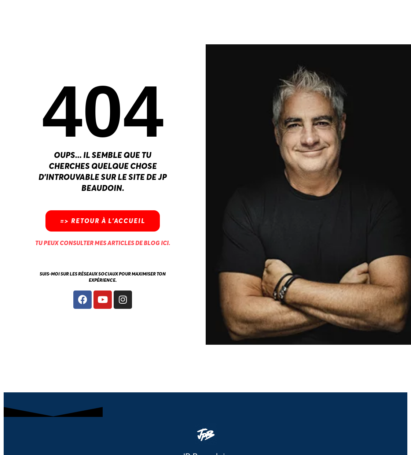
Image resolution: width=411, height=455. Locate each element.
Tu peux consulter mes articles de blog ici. (102, 243)
